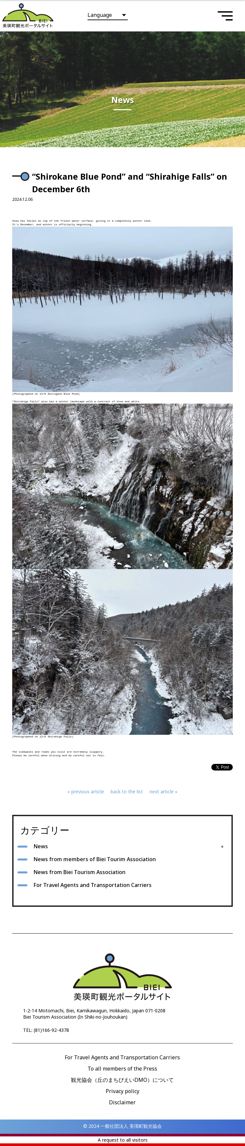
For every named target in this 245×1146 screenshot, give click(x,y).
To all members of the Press (122, 1068)
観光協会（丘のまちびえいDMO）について (122, 1079)
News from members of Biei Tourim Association (94, 859)
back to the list (127, 791)
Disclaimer (122, 1102)
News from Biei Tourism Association (79, 872)
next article (162, 791)
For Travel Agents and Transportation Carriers (92, 885)
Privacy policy (122, 1091)
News (40, 846)
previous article (87, 791)
